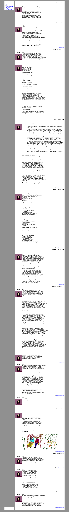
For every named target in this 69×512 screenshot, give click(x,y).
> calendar (7, 4)
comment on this (61, 47)
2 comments (57, 467)
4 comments (57, 395)
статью (36, 123)
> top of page (7, 508)
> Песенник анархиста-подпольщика (9, 7)
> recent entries (7, 3)
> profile (6, 8)
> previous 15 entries (8, 9)
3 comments (57, 187)
